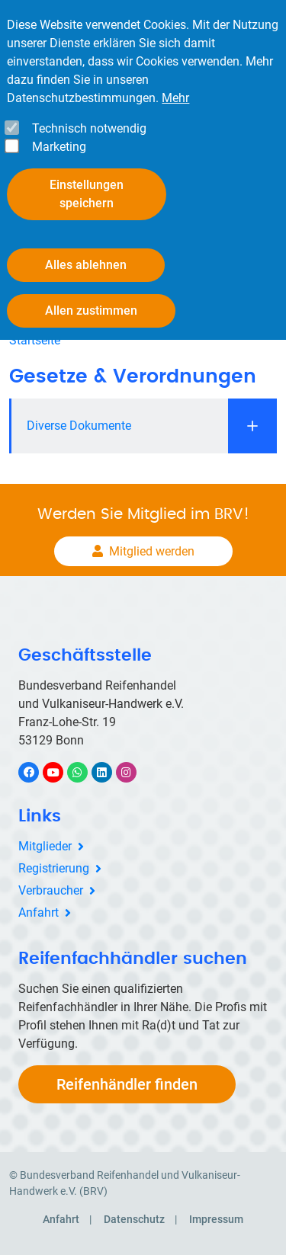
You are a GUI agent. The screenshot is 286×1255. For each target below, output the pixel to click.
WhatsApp (85, 772)
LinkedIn (109, 772)
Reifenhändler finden (127, 1084)
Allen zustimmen (91, 310)
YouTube (61, 772)
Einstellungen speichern (87, 194)
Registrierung (53, 868)
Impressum (216, 1219)
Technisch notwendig (89, 128)
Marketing (59, 146)
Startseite (34, 340)
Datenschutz (134, 1219)
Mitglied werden (151, 551)
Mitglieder (45, 846)
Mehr (175, 98)
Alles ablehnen (86, 265)
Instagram (134, 772)
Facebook (36, 772)
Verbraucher (50, 890)
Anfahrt (38, 912)
